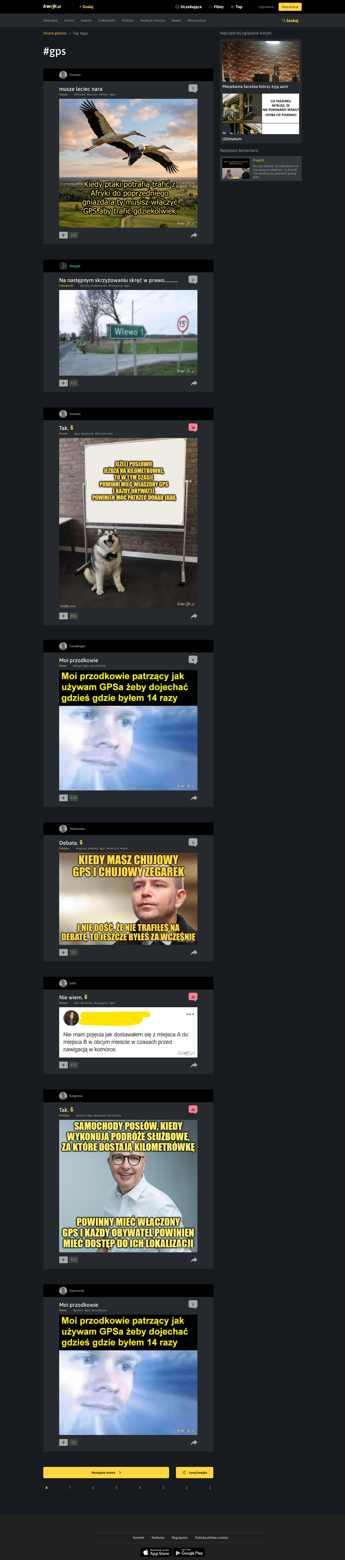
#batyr (124, 848)
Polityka (128, 20)
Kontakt (138, 1537)
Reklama (158, 1537)
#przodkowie (98, 665)
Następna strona (106, 1473)
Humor (69, 20)
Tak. (66, 428)
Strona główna (55, 33)
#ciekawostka (99, 285)
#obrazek (79, 94)
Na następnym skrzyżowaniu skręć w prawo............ (118, 280)
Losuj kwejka (194, 1473)
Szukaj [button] (292, 20)
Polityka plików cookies (211, 1537)
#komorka (87, 1003)
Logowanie (266, 7)
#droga (77, 665)
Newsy (176, 20)
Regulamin (179, 1537)
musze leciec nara (80, 89)
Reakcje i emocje (153, 20)
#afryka (103, 94)
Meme (62, 665)
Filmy (219, 6)
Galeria (86, 20)
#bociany (92, 94)
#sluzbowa (114, 1115)
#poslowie (87, 433)
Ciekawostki (106, 20)
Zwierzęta (50, 20)
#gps (112, 94)
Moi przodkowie (78, 660)
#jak (76, 1003)
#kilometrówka (104, 433)
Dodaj (88, 6)
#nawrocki (113, 848)
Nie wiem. (73, 997)
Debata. (71, 843)
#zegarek (81, 848)
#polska (85, 285)
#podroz (81, 1115)
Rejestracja (290, 7)
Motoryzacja (197, 20)
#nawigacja (116, 285)
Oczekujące (191, 6)
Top (239, 6)
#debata (93, 848)
